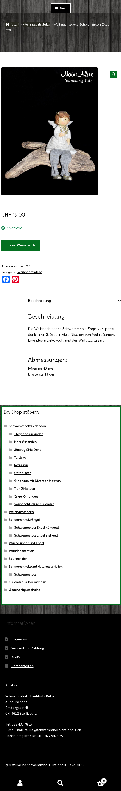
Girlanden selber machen (27, 582)
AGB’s (15, 657)
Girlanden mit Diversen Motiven (37, 481)
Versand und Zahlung (27, 648)
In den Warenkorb (20, 245)
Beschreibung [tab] (39, 300)
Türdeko (20, 457)
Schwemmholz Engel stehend (36, 535)
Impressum (20, 639)
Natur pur (21, 465)
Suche (60, 783)
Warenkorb (94, 780)
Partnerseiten (22, 666)
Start (15, 24)
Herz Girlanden (25, 442)
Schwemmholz (25, 574)
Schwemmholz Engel (24, 520)
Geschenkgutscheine (24, 590)
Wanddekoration (21, 551)
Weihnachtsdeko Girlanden (34, 504)
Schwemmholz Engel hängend (36, 527)
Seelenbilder (18, 559)
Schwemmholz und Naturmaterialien (35, 566)
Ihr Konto (20, 783)
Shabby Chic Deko (27, 450)
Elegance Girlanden (28, 434)
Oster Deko (22, 473)
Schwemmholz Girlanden (27, 426)
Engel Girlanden (26, 496)
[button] (113, 74)
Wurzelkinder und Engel (26, 543)
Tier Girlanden (24, 489)
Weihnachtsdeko (36, 24)
